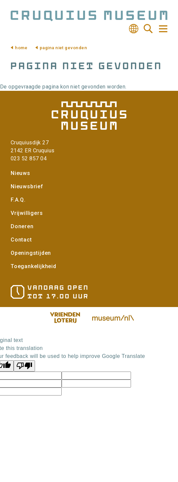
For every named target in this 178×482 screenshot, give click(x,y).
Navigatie (162, 28)
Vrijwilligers (27, 213)
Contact (21, 240)
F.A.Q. (18, 200)
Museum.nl (113, 317)
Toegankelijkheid (33, 266)
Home (21, 47)
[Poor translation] (24, 366)
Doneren (22, 226)
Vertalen (133, 28)
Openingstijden (31, 253)
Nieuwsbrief (27, 186)
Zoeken (148, 28)
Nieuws (20, 173)
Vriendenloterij (65, 317)
